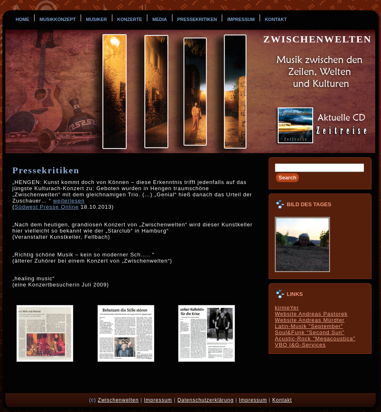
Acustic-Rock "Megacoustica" (315, 338)
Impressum (158, 400)
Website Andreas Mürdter (309, 320)
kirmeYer (287, 308)
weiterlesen (69, 201)
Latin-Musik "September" (309, 326)
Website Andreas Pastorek (311, 314)
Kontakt (282, 400)
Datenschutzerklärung (205, 400)
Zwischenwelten (317, 39)
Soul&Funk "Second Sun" (309, 332)
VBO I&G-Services (300, 345)
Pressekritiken (45, 170)
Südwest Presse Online (46, 207)
